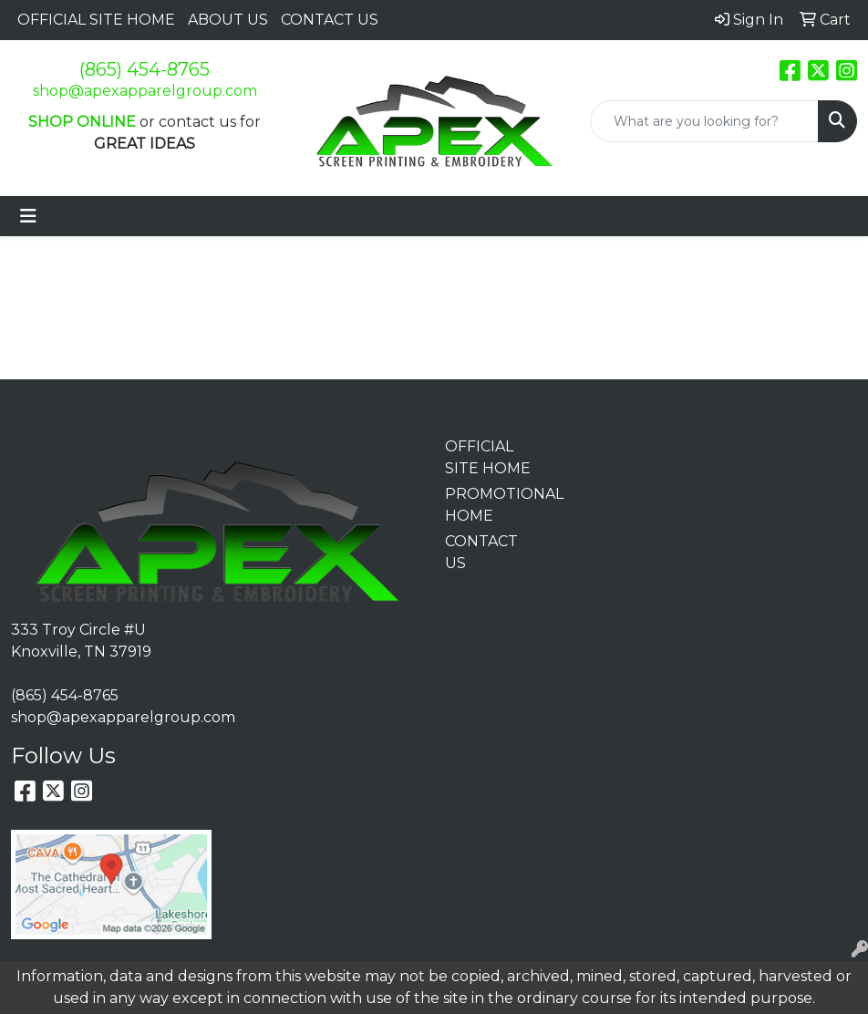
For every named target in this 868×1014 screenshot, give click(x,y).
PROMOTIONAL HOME (488, 504)
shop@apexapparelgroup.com (145, 90)
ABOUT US (228, 19)
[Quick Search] (704, 121)
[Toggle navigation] (28, 216)
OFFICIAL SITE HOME (96, 19)
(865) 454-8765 (144, 69)
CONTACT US (329, 19)
